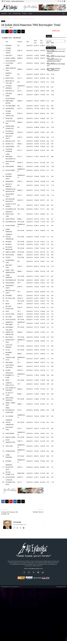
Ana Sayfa (3, 18)
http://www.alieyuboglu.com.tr (19, 524)
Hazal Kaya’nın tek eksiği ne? (56, 65)
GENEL (9, 18)
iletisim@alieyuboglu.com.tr (35, 568)
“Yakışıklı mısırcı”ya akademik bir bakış (54, 60)
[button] (63, 13)
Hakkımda (56, 31)
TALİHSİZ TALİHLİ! (38, 512)
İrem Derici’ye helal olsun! (56, 56)
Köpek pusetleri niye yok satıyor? (56, 52)
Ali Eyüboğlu (17, 522)
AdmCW (20, 586)
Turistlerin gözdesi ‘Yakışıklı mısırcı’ (53, 69)
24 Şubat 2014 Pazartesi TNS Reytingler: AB (9, 513)
